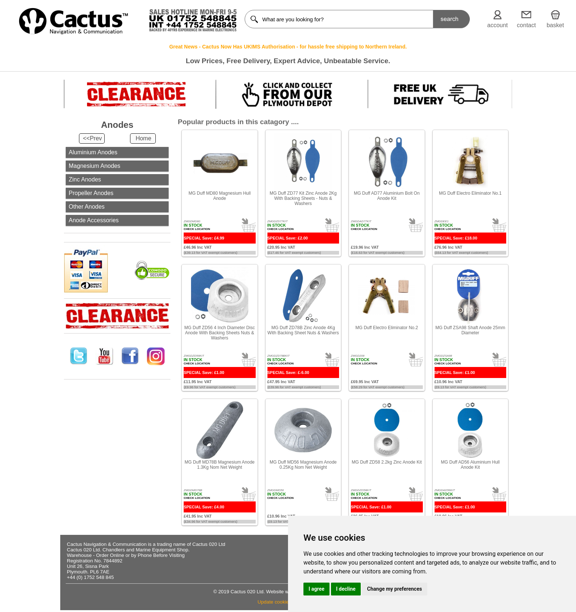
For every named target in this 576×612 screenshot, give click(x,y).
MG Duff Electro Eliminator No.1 (470, 193)
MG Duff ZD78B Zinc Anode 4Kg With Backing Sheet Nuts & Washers (303, 330)
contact (526, 25)
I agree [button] (316, 589)
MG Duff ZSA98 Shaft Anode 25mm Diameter (470, 330)
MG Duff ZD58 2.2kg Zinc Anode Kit (387, 462)
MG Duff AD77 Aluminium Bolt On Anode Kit (387, 196)
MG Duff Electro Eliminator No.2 (386, 327)
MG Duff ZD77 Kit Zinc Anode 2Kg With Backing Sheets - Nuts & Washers (303, 198)
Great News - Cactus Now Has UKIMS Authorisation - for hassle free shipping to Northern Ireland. (288, 47)
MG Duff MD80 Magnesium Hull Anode (219, 196)
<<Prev (92, 138)
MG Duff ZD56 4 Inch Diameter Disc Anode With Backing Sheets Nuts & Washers (219, 333)
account (497, 25)
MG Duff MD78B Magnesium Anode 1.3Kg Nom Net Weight (219, 465)
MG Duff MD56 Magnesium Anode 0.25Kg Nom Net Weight (303, 465)
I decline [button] (346, 589)
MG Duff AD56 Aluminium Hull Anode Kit (470, 465)
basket (555, 25)
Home (143, 138)
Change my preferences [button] (394, 589)
